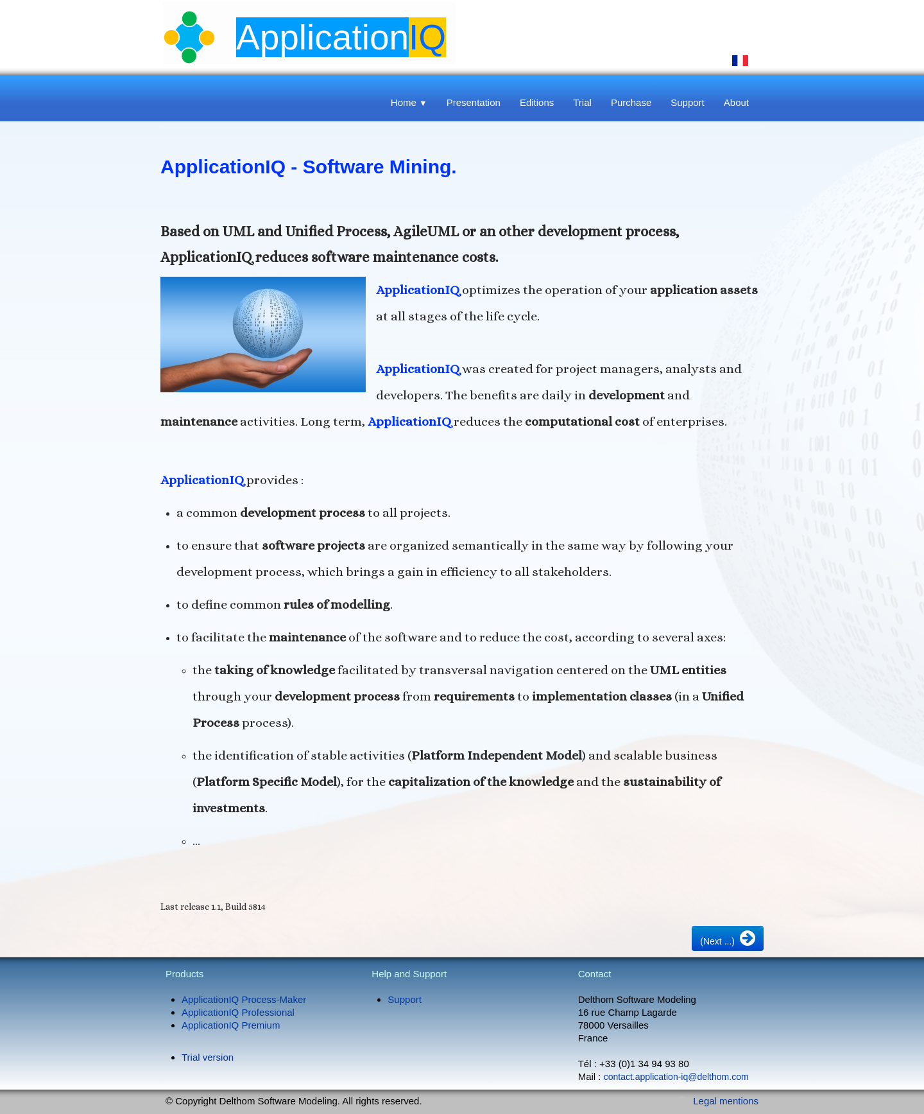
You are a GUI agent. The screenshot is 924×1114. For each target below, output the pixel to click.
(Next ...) (727, 938)
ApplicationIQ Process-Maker (244, 999)
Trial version (208, 1057)
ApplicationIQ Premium (231, 1025)
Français (740, 60)
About (736, 102)
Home (409, 102)
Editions (537, 102)
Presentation (474, 102)
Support (688, 102)
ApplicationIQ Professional (238, 1012)
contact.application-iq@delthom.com (676, 1077)
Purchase (631, 102)
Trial (582, 102)
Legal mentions (725, 1100)
